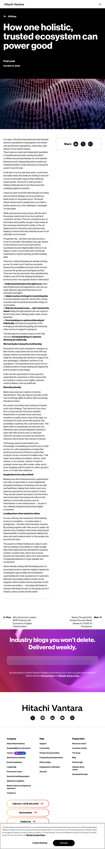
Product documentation (49, 753)
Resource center (79, 743)
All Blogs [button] (9, 16)
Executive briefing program (18, 776)
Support (43, 743)
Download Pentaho (80, 774)
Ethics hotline (45, 762)
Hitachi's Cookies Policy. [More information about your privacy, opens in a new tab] (35, 835)
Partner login (77, 762)
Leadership (11, 767)
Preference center (14, 771)
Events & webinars (14, 762)
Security (43, 771)
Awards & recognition (15, 781)
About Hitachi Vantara (16, 743)
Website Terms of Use (69, 675)
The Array (76, 753)
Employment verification (50, 767)
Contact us (11, 793)
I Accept (64, 843)
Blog (74, 757)
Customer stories (79, 748)
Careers (10, 753)
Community (44, 748)
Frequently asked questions (51, 757)
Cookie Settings (39, 843)
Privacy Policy (47, 675)
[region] (52, 836)
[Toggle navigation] (100, 4)
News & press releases (16, 757)
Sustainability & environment (19, 748)
